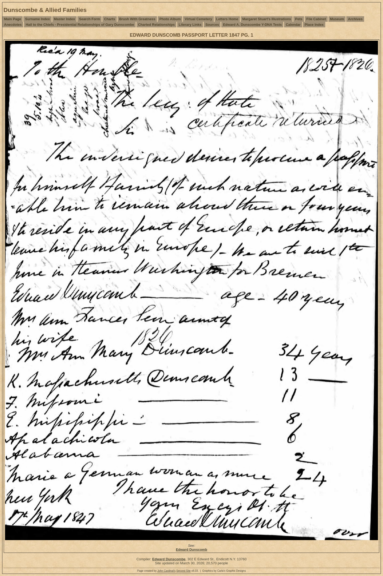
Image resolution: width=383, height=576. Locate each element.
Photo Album (170, 19)
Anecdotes (13, 25)
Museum (337, 19)
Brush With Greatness (137, 19)
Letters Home (227, 19)
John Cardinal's (166, 570)
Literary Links (190, 25)
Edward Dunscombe (168, 559)
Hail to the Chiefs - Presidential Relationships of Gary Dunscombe (80, 25)
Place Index (314, 25)
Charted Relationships (156, 25)
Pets (298, 19)
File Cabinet (316, 19)
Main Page (12, 19)
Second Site (183, 570)
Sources (212, 25)
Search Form (89, 19)
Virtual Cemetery (198, 19)
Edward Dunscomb (191, 550)
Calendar (293, 25)
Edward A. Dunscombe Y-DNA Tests (252, 25)
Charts (109, 19)
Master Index (64, 19)
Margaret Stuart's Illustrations (266, 19)
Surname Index (37, 19)
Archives (355, 19)
